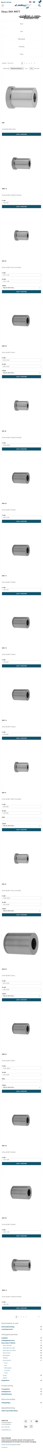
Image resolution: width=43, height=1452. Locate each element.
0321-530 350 (5, 1427)
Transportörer (5, 1389)
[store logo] (22, 6)
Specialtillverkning (8, 1408)
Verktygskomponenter (8, 1340)
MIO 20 (4, 261)
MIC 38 (4, 431)
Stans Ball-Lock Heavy (9, 1350)
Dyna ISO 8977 (7, 1360)
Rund (21, 24)
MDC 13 (4, 575)
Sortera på (6, 68)
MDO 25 (4, 346)
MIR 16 (4, 792)
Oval (21, 31)
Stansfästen (6, 1355)
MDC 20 (4, 503)
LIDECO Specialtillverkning (9, 1410)
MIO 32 (4, 884)
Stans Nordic (6, 1353)
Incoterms (4, 1447)
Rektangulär (21, 39)
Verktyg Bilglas (5, 1402)
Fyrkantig (21, 46)
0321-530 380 (7, 2)
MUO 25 (4, 969)
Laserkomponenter (7, 1329)
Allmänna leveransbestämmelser (10, 1444)
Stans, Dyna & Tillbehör (8, 1343)
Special (5, 1378)
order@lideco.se (6, 1430)
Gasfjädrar (4, 1338)
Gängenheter (5, 1380)
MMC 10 (4, 188)
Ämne (21, 54)
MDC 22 (4, 1145)
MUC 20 (4, 1218)
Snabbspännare (6, 1391)
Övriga (5, 1375)
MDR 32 (4, 1054)
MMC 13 (4, 1290)
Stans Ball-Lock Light (9, 1348)
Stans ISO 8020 (7, 1345)
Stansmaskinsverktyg (7, 1327)
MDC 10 (4, 648)
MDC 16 (4, 720)
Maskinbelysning (6, 1394)
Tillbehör (5, 1358)
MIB (3, 122)
